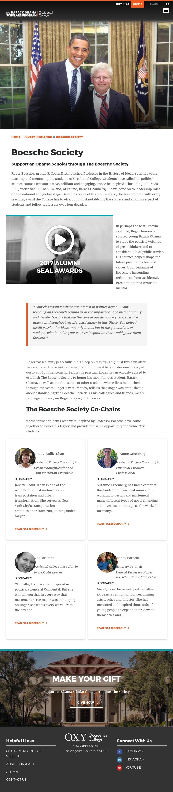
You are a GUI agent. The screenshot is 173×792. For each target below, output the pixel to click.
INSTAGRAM (135, 759)
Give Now (85, 702)
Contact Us (16, 779)
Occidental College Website (24, 754)
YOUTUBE (133, 767)
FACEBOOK (134, 751)
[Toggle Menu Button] (166, 10)
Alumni (12, 772)
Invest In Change (38, 137)
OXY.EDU (122, 4)
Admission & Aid (20, 764)
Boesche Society (69, 137)
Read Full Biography (29, 529)
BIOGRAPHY (23, 479)
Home (15, 137)
